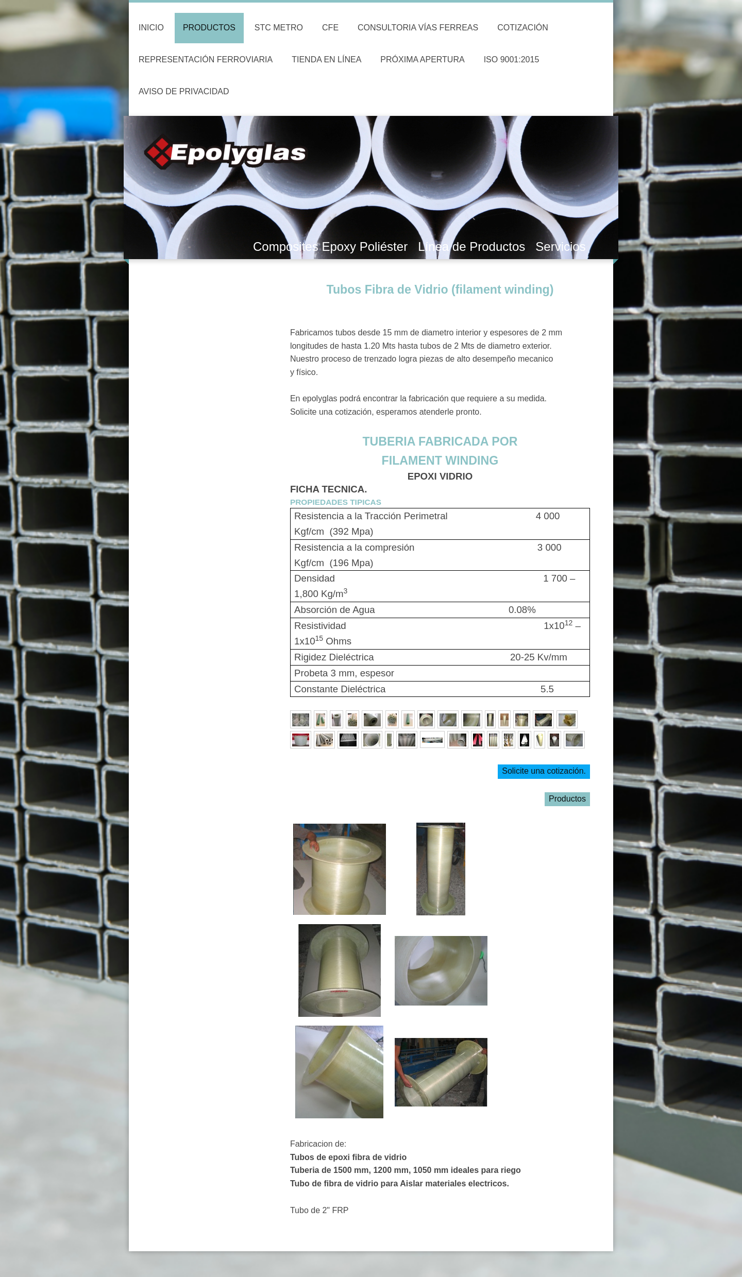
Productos (567, 798)
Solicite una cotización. (544, 771)
